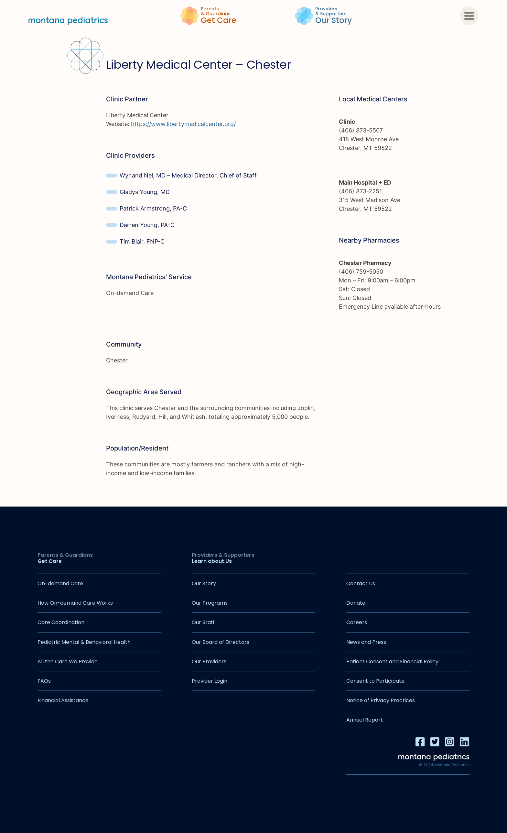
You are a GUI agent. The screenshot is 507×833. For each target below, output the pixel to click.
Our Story (204, 583)
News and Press (366, 642)
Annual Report (364, 720)
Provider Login (209, 681)
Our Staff (203, 622)
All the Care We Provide (68, 661)
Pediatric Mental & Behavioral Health (84, 642)
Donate (355, 603)
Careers (356, 622)
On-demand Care (60, 583)
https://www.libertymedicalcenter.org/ (183, 123)
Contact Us (360, 583)
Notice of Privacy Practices (380, 700)
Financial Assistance (63, 700)
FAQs (44, 681)
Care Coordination (61, 622)
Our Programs (210, 603)
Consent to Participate (375, 681)
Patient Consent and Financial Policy (392, 661)
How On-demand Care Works (75, 603)
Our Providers (209, 661)
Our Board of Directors (220, 642)
